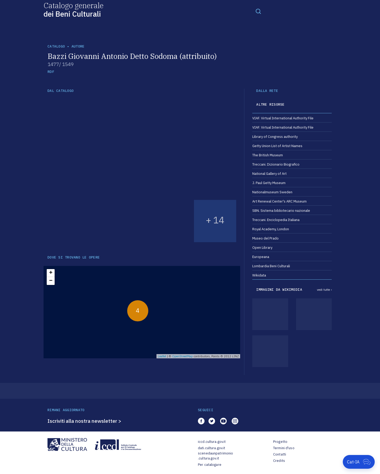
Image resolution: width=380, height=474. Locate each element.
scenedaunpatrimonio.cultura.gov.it (215, 456)
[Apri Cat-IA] (359, 462)
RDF (51, 71)
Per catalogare (209, 464)
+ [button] (51, 273)
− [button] (51, 281)
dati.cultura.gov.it (211, 448)
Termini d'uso (283, 448)
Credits (279, 460)
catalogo (56, 46)
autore (78, 46)
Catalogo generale (73, 9)
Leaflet (162, 356)
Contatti (279, 454)
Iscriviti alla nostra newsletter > (84, 421)
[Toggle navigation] (258, 11)
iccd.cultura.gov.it (212, 441)
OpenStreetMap (182, 356)
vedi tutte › (324, 290)
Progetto (280, 441)
